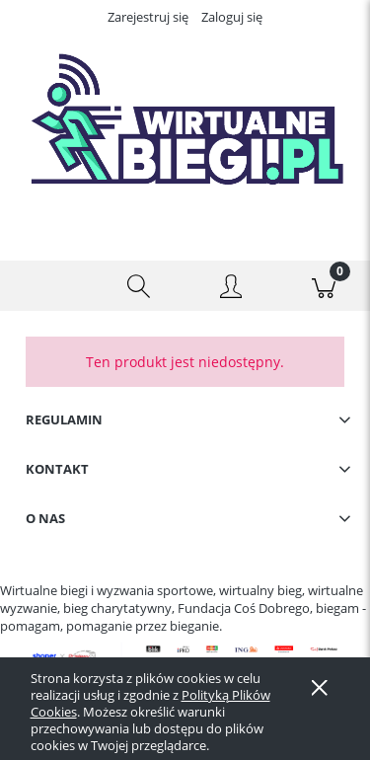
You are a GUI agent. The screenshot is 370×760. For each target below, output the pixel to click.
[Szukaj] (139, 286)
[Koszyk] (323, 286)
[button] (46, 286)
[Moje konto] (231, 289)
